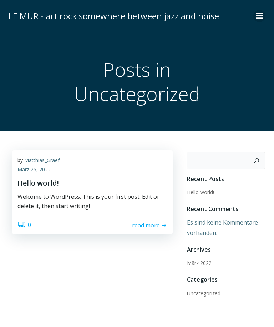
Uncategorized (203, 293)
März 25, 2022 (34, 169)
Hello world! (200, 192)
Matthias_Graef (42, 160)
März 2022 (199, 263)
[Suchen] (256, 160)
